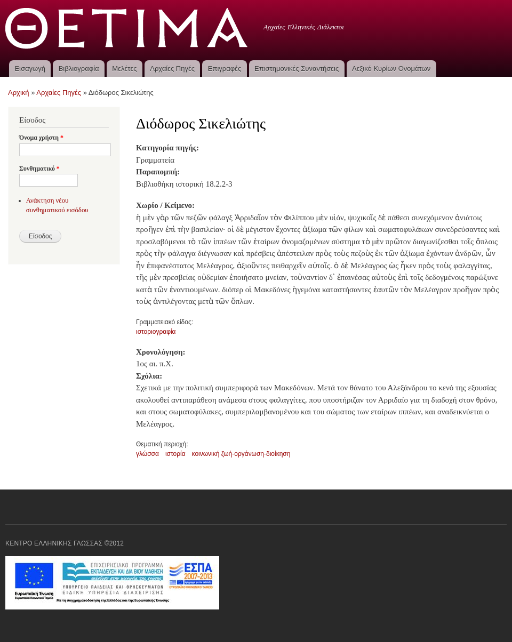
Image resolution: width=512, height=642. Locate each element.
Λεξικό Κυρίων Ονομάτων (391, 69)
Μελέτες (124, 69)
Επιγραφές (224, 69)
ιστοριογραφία (156, 331)
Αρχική (18, 93)
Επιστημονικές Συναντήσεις (296, 69)
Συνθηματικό (39, 168)
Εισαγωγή (29, 69)
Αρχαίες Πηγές (172, 69)
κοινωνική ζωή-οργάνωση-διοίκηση (241, 454)
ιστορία (175, 454)
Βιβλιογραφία (79, 69)
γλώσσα (147, 454)
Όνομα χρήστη (41, 137)
